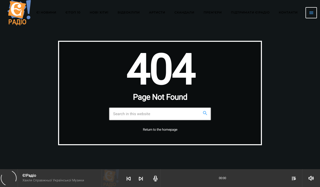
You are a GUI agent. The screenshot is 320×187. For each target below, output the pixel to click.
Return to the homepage (160, 130)
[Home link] (19, 12)
